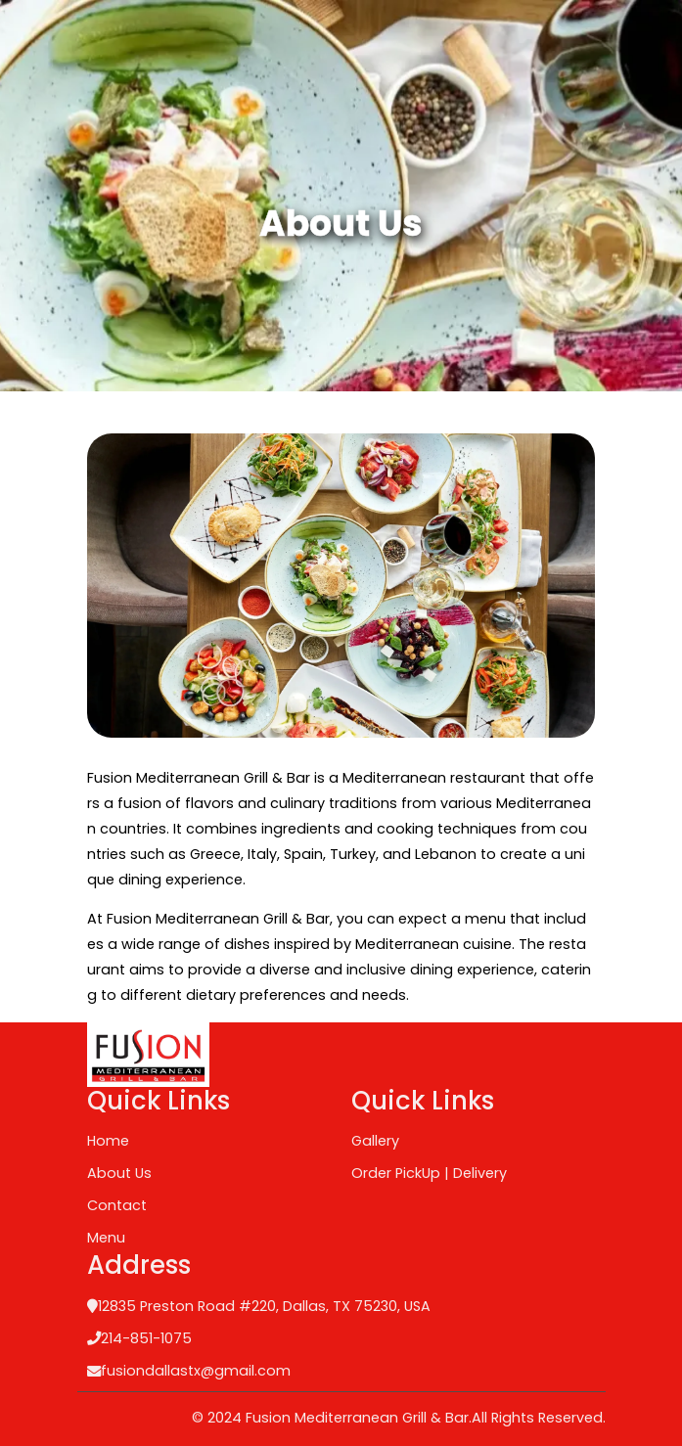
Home (108, 1141)
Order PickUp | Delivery (429, 1173)
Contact (117, 1205)
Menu (106, 1237)
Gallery (375, 1141)
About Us (119, 1173)
